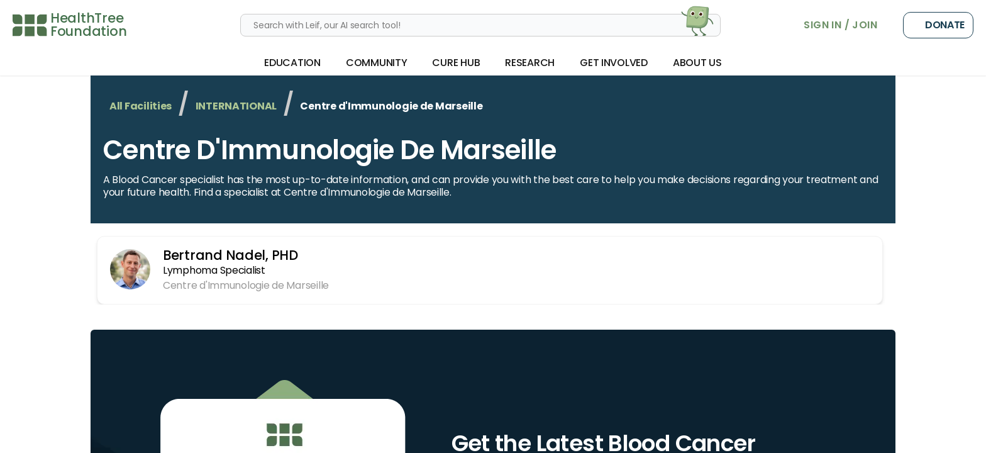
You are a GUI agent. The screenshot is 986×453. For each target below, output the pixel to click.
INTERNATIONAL (236, 106)
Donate (938, 25)
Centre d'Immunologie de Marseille (329, 150)
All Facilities (140, 106)
